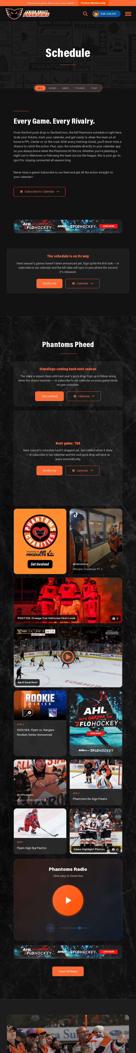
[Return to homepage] (27, 14)
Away (65, 88)
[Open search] (85, 13)
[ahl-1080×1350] (96, 723)
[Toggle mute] (50, 928)
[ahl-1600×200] (68, 226)
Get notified (49, 396)
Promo (80, 88)
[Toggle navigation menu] (128, 13)
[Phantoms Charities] (40, 541)
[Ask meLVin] (106, 13)
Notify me (49, 283)
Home (52, 88)
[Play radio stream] (67, 900)
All (40, 88)
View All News (68, 971)
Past (94, 88)
